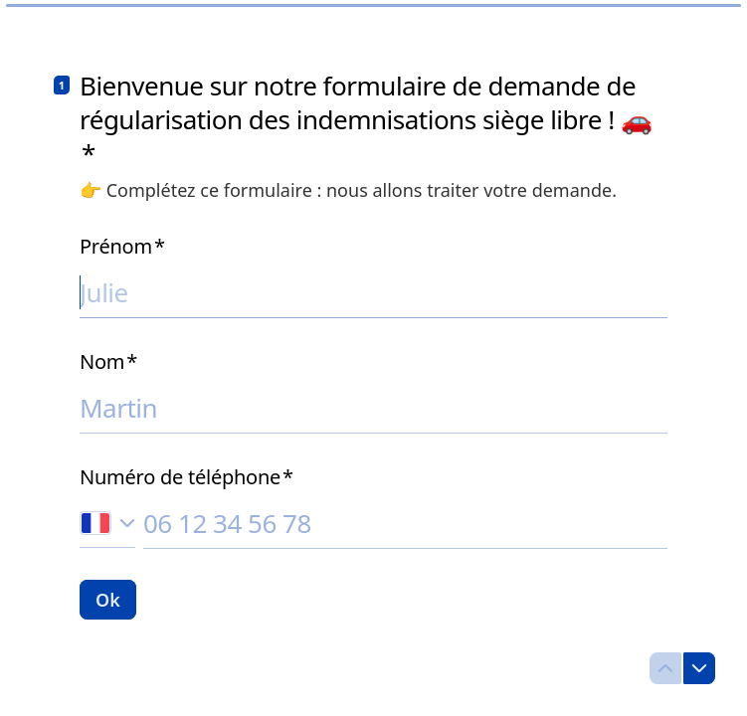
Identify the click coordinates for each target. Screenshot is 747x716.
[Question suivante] (699, 668)
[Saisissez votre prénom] (373, 292)
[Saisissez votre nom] (373, 408)
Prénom (122, 247)
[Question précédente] (665, 668)
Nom (108, 362)
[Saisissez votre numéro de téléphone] (405, 523)
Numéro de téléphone (186, 477)
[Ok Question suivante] (108, 600)
